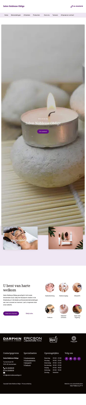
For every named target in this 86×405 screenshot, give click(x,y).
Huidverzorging (29, 358)
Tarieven (55, 15)
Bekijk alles (29, 313)
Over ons (47, 15)
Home (6, 15)
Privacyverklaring (26, 383)
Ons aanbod (43, 131)
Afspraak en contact (67, 15)
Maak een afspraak (11, 313)
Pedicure (27, 365)
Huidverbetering (29, 360)
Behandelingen (16, 15)
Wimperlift (28, 363)
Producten (37, 15)
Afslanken (27, 15)
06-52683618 (77, 6)
